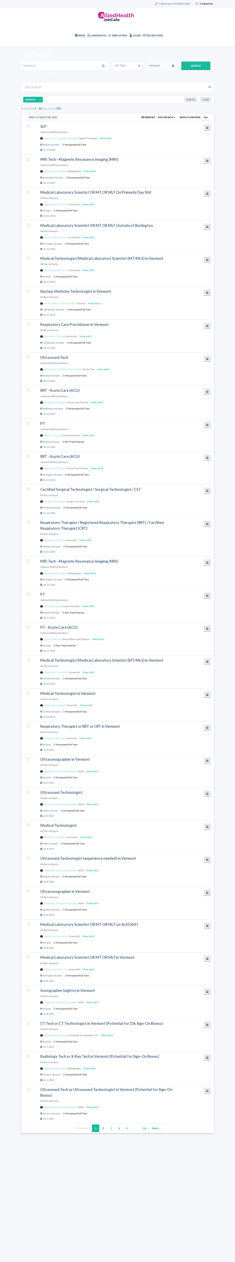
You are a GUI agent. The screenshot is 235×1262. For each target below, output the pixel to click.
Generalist (74, 204)
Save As (190, 99)
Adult (81, 771)
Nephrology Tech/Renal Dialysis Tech (63, 369)
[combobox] (127, 66)
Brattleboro (48, 177)
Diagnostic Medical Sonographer (60, 771)
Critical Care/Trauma (77, 402)
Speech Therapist (88, 138)
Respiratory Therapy (54, 336)
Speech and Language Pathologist (61, 138)
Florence (46, 1074)
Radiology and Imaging (55, 171)
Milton (45, 810)
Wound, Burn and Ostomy (76, 639)
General (80, 303)
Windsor (46, 375)
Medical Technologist (54, 705)
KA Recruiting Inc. (49, 197)
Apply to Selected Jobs (43, 117)
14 (144, 1128)
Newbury (46, 507)
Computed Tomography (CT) (83, 1035)
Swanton (46, 910)
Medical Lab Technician (56, 204)
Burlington (47, 244)
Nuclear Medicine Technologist (60, 303)
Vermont (55, 144)
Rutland (46, 144)
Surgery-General (75, 501)
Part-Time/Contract (74, 442)
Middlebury (48, 408)
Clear (205, 99)
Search (196, 66)
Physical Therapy (52, 435)
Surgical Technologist (55, 501)
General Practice (71, 435)
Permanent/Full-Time (75, 144)
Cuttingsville (48, 309)
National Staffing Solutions (54, 132)
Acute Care (89, 369)
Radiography (74, 171)
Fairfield (46, 678)
